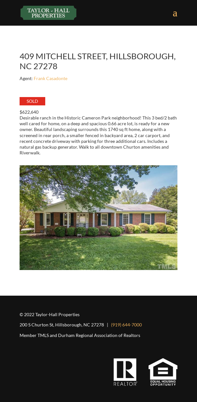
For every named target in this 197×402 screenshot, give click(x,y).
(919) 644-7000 (126, 324)
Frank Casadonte (50, 78)
